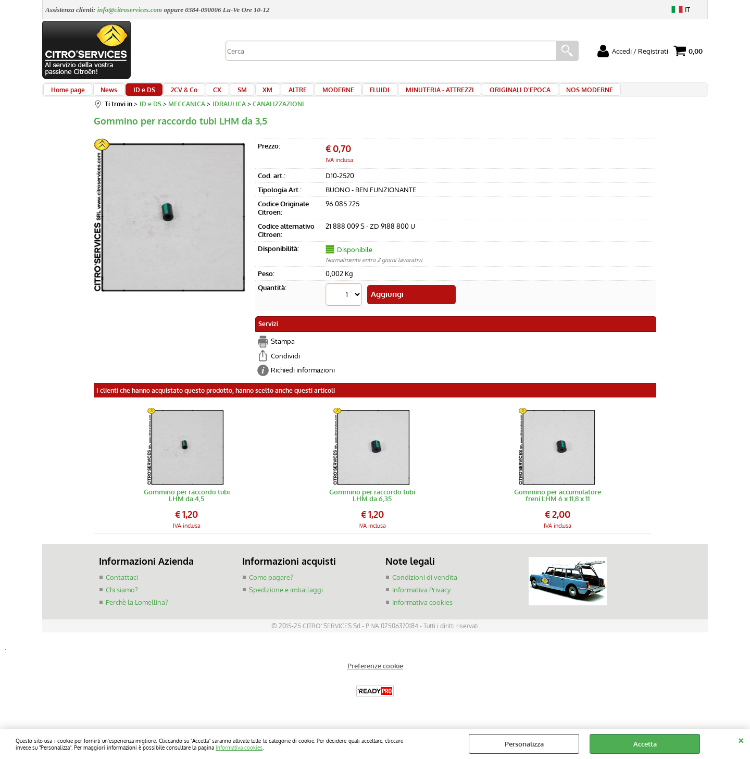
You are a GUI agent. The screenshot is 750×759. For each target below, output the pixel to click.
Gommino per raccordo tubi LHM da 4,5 (187, 501)
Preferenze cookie (375, 671)
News (105, 95)
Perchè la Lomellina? (137, 607)
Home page (67, 95)
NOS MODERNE (549, 95)
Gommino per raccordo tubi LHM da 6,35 (372, 501)
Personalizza (524, 744)
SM (225, 95)
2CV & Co (173, 95)
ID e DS (137, 95)
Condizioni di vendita (424, 582)
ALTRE (274, 95)
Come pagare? (271, 582)
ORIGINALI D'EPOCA (483, 95)
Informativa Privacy (421, 595)
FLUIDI (349, 95)
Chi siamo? (122, 595)
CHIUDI (741, 739)
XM (247, 95)
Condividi (285, 361)
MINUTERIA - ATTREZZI (406, 95)
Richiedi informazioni (303, 375)
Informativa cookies (239, 747)
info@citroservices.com (129, 10)
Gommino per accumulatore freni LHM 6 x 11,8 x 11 (557, 501)
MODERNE (311, 95)
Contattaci (122, 582)
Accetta (645, 744)
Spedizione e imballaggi (286, 595)
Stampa (283, 347)
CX (203, 95)
